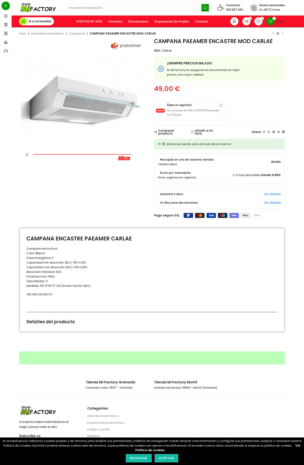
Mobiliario (93, 436)
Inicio (22, 33)
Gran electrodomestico (103, 416)
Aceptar (166, 458)
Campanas (77, 33)
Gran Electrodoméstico (47, 33)
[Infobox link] (110, 382)
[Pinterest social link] (273, 132)
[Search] (138, 7)
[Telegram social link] (283, 132)
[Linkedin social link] (278, 132)
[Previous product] (273, 33)
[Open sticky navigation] (36, 21)
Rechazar (139, 458)
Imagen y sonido (98, 429)
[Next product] (282, 33)
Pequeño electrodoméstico (105, 423)
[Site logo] (38, 7)
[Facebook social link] (264, 132)
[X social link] (268, 132)
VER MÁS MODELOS (39, 294)
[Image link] (38, 410)
